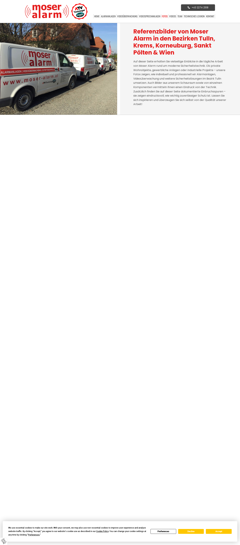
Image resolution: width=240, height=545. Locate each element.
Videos (172, 16)
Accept (218, 531)
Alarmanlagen (108, 16)
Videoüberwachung (127, 16)
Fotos (165, 16)
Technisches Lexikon (194, 16)
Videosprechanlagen (149, 16)
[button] (198, 7)
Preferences (163, 531)
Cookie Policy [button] (102, 531)
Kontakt (210, 16)
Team (180, 16)
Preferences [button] (34, 535)
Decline (191, 531)
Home (97, 16)
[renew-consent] (4, 541)
